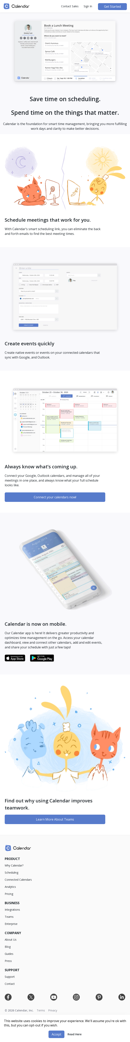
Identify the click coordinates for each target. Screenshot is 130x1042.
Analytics (10, 887)
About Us (10, 939)
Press (8, 961)
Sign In (88, 6)
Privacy (52, 1010)
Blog (8, 947)
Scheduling (11, 872)
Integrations (12, 909)
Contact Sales (70, 6)
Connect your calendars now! (55, 497)
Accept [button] (56, 1034)
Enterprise (11, 924)
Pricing (9, 894)
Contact (10, 984)
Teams (9, 917)
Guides (9, 954)
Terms (41, 1010)
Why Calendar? (14, 865)
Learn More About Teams (55, 819)
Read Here (74, 1034)
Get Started (112, 6)
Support (10, 977)
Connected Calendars (18, 879)
